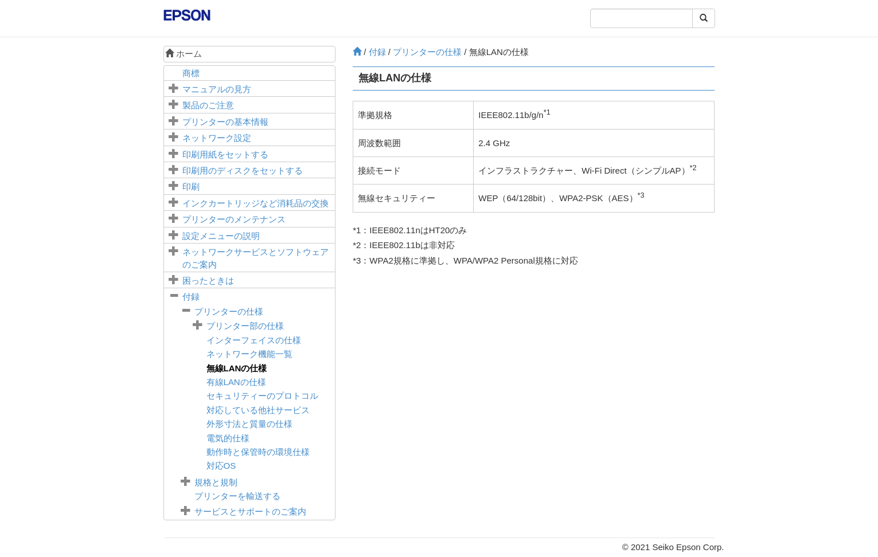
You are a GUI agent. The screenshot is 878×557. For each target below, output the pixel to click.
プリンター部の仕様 (245, 326)
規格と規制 (215, 482)
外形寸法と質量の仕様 (249, 424)
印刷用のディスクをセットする (242, 170)
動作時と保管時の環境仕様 (258, 452)
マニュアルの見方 (216, 89)
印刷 (191, 186)
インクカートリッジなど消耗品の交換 (255, 203)
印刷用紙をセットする (225, 154)
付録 (191, 296)
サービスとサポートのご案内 (250, 511)
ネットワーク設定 (216, 138)
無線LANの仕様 (236, 368)
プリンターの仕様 (228, 311)
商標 (191, 73)
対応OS (221, 465)
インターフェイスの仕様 (253, 340)
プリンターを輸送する (237, 496)
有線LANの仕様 (236, 382)
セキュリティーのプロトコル (262, 396)
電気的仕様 (227, 438)
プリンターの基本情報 (225, 122)
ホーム (183, 53)
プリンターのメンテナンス (234, 219)
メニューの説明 (221, 236)
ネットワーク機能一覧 (249, 354)
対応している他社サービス (258, 410)
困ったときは (208, 280)
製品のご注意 (208, 105)
